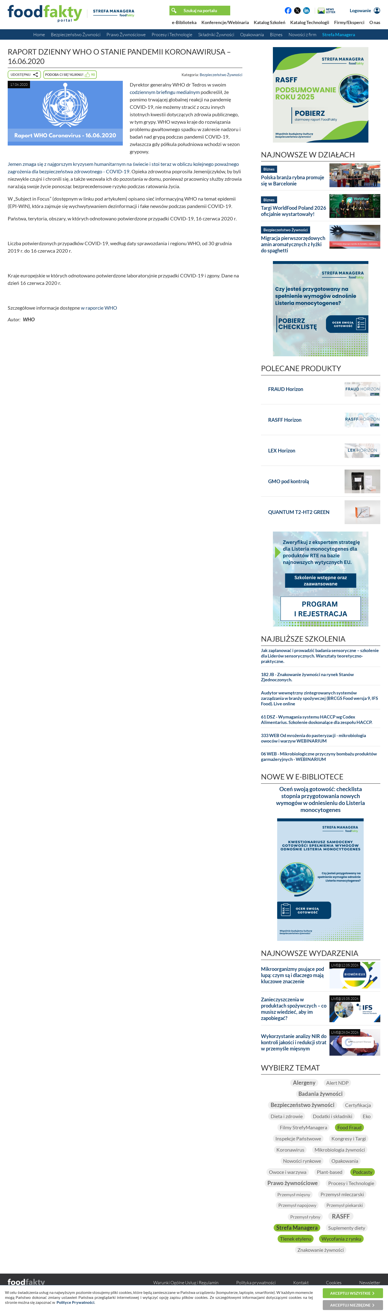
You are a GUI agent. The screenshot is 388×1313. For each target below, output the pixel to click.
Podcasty (362, 1172)
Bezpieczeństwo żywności (302, 1105)
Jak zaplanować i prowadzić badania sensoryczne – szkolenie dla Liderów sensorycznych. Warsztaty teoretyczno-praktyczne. (320, 656)
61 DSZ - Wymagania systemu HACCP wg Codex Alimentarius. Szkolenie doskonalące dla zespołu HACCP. (316, 719)
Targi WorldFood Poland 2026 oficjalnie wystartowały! (293, 211)
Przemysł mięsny (293, 1195)
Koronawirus (290, 1150)
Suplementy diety (346, 1229)
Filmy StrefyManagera (303, 1128)
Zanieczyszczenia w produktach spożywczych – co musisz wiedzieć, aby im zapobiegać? (293, 1008)
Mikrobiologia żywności (340, 1150)
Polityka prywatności (256, 1283)
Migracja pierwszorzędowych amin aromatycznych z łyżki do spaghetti (293, 244)
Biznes (276, 34)
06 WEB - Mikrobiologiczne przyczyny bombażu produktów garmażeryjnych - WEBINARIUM (319, 756)
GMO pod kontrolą (288, 481)
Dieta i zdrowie (286, 1117)
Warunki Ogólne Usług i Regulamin (186, 1283)
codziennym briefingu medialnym (165, 92)
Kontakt (301, 1283)
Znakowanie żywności (320, 1251)
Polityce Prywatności (75, 1302)
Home (39, 34)
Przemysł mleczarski (342, 1195)
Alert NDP (337, 1083)
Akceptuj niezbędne (350, 1305)
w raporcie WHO (99, 308)
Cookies (334, 1283)
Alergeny (304, 1082)
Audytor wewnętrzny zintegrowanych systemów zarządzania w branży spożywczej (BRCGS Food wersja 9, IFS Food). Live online (319, 698)
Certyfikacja (358, 1105)
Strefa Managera (338, 34)
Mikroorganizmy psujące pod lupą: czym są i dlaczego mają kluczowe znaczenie (292, 975)
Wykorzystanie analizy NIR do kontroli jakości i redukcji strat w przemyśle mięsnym (293, 1042)
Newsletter (369, 1283)
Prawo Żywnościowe (126, 34)
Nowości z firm (302, 34)
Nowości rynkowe (302, 1161)
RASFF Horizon (284, 420)
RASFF (341, 1217)
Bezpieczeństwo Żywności (75, 34)
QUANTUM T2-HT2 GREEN (298, 512)
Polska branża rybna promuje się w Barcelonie (292, 180)
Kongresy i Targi (348, 1139)
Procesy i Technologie (172, 34)
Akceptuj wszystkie (350, 1293)
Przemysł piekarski (344, 1206)
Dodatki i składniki (332, 1117)
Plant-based (329, 1172)
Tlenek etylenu (295, 1240)
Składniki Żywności (216, 34)
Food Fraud (349, 1128)
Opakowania (252, 34)
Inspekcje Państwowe (298, 1139)
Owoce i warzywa (287, 1172)
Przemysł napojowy (297, 1206)
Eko (367, 1117)
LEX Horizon (281, 450)
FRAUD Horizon (285, 389)
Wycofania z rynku (341, 1240)
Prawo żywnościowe (292, 1183)
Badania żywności (320, 1094)
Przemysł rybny (305, 1217)
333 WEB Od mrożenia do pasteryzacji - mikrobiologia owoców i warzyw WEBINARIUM (313, 738)
